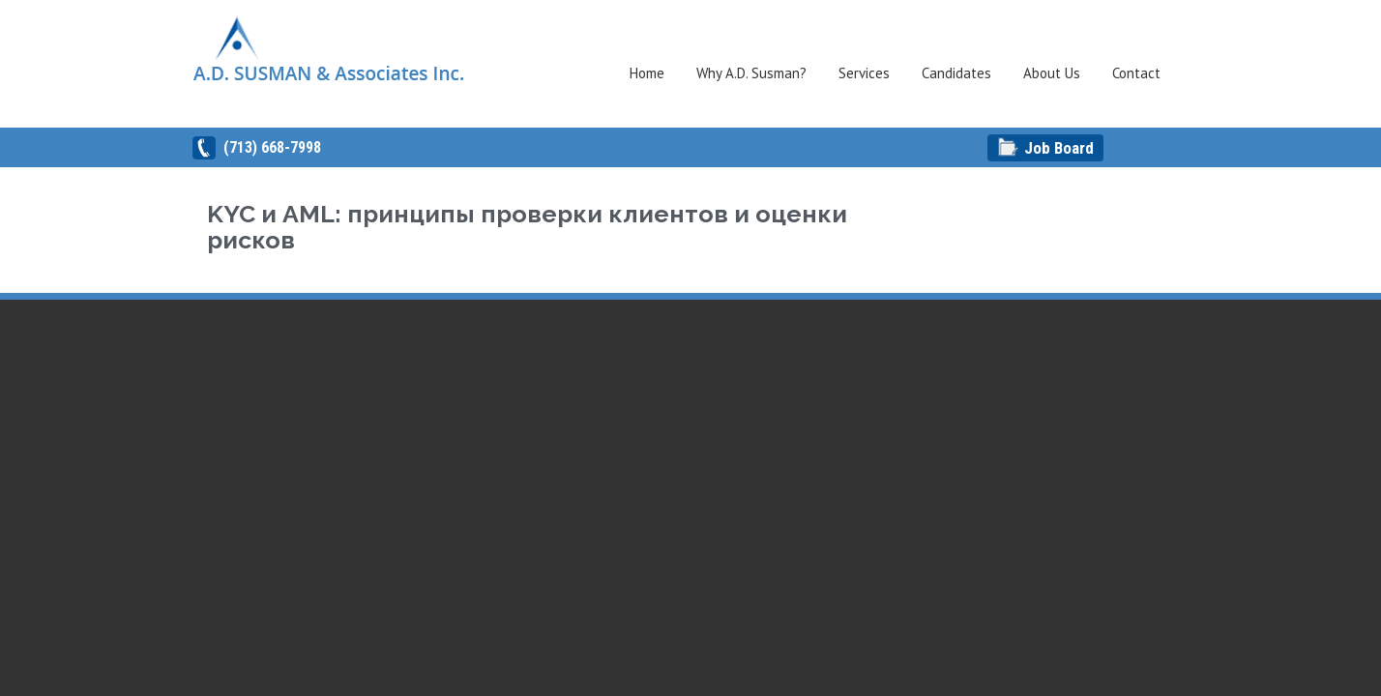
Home (647, 73)
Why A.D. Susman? (751, 73)
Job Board (1059, 148)
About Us (1051, 73)
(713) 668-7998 (272, 147)
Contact (1136, 73)
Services (864, 73)
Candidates (956, 73)
